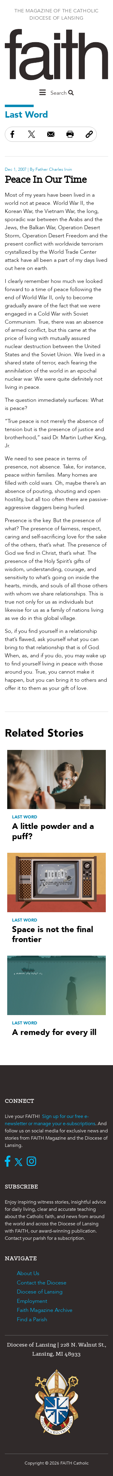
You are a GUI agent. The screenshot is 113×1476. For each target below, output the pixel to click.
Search (62, 93)
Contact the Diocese (41, 1283)
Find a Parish (32, 1319)
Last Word (26, 115)
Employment (32, 1301)
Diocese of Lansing (40, 1292)
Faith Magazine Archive (44, 1310)
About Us (28, 1273)
